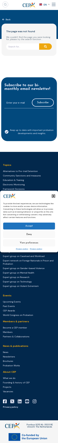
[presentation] (27, 117)
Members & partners (16, 321)
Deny (29, 234)
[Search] (45, 46)
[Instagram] (36, 401)
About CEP (9, 372)
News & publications (15, 346)
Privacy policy (22, 249)
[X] (13, 401)
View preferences (29, 243)
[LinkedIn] (21, 401)
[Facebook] (6, 401)
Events (7, 295)
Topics (7, 165)
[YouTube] (28, 401)
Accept (29, 226)
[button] (53, 196)
